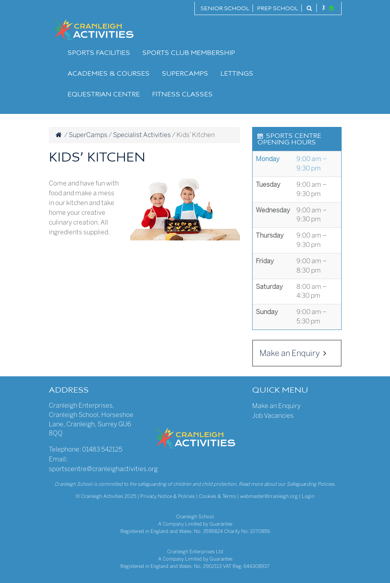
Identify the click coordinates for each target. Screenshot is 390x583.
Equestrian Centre (104, 94)
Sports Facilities (99, 53)
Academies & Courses (109, 74)
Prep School (277, 9)
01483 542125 (102, 449)
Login (308, 496)
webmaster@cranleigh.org (269, 496)
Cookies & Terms (217, 496)
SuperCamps (185, 74)
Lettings (236, 74)
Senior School (224, 9)
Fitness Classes (182, 94)
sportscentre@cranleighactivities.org (103, 469)
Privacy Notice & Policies (167, 496)
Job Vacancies (273, 415)
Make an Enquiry (292, 353)
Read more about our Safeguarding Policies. (287, 484)
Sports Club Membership (188, 53)
